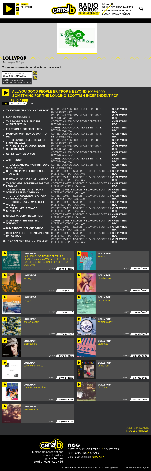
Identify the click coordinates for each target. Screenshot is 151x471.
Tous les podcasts (136, 428)
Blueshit (26, 7)
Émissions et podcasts (116, 10)
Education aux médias (116, 13)
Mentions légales (141, 467)
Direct (25, 4)
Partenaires (77, 452)
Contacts (111, 449)
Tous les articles (137, 430)
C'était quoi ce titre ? (84, 449)
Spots (94, 452)
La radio (107, 4)
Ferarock (98, 456)
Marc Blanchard (95, 467)
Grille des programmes (117, 7)
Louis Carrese (126, 467)
